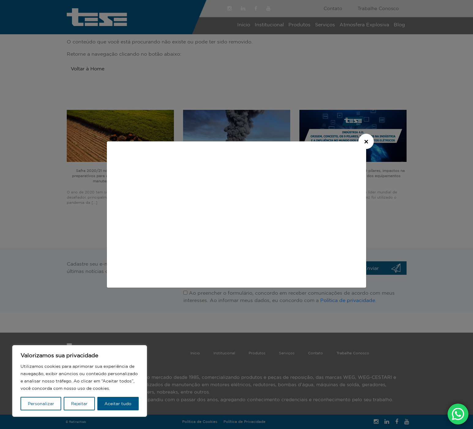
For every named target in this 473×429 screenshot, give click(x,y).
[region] (79, 381)
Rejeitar (79, 403)
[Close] (366, 141)
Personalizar (41, 403)
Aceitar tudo (117, 403)
